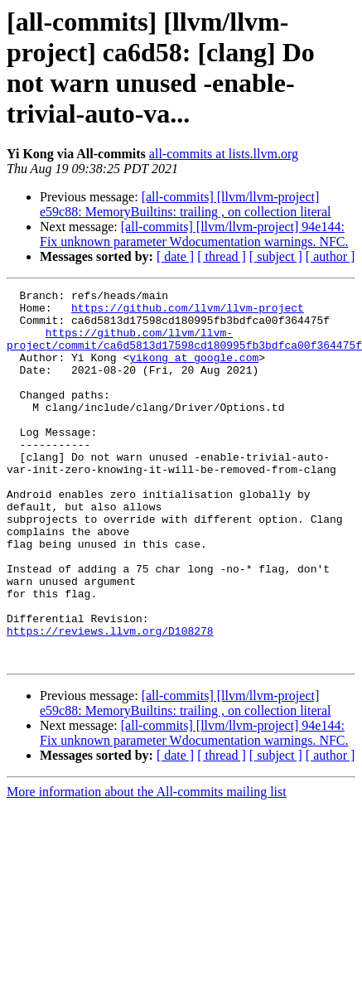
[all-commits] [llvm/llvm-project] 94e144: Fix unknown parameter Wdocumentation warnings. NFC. (194, 234)
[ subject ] (275, 256)
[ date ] (175, 256)
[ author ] (330, 256)
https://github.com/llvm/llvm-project (187, 312)
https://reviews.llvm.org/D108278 (110, 700)
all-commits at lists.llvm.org (223, 154)
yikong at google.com (193, 372)
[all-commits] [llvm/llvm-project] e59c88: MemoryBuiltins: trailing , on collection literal (185, 204)
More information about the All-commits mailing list (147, 866)
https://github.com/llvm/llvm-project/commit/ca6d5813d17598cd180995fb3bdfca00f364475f (184, 350)
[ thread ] (221, 256)
